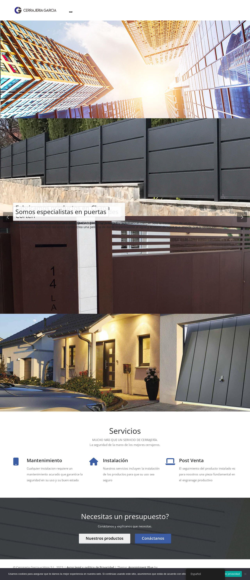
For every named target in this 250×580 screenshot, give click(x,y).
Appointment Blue (140, 567)
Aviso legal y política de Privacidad (90, 567)
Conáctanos (153, 538)
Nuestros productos (104, 538)
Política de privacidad (227, 573)
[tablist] (125, 406)
